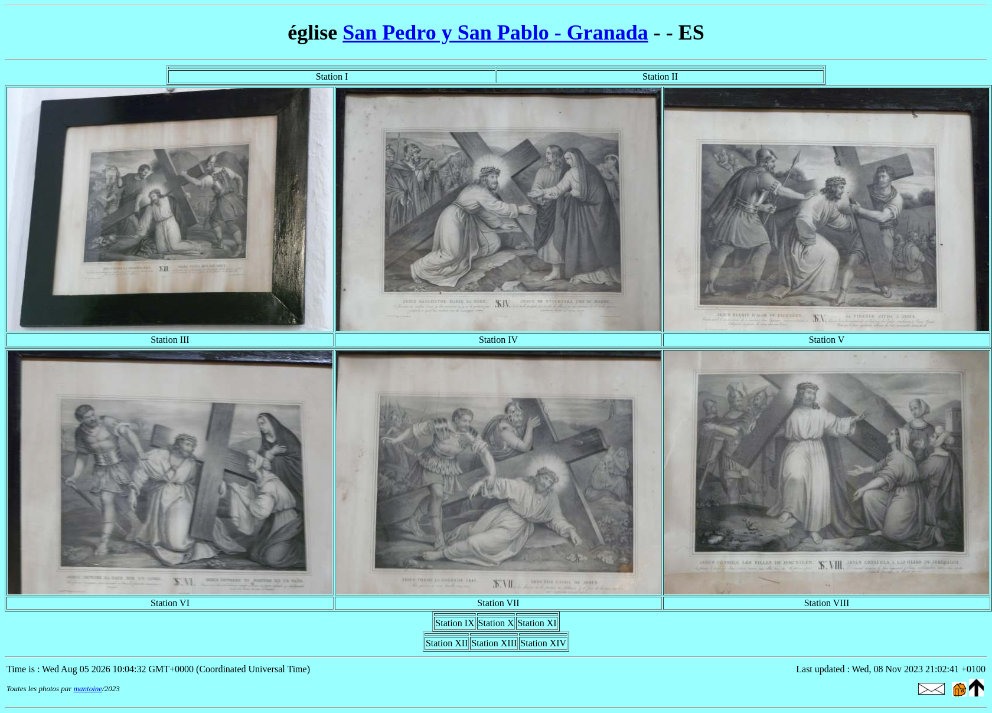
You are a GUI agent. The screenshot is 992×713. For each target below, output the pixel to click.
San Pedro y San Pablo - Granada (495, 32)
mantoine (88, 688)
